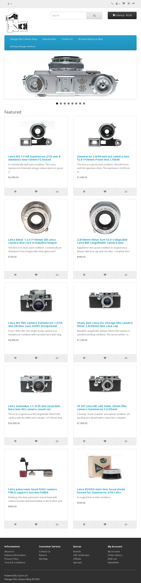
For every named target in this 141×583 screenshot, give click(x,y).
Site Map (43, 558)
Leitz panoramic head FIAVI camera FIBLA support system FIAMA (32, 490)
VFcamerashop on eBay (90, 39)
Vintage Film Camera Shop (23, 39)
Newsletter (113, 562)
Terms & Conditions (14, 562)
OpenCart (22, 575)
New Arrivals (49, 39)
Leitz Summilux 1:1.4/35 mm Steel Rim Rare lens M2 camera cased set (34, 407)
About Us (9, 551)
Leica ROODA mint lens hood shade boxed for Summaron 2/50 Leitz (101, 490)
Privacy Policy (11, 558)
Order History (115, 555)
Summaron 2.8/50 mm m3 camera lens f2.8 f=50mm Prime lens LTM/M (103, 157)
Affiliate (77, 558)
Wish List (112, 558)
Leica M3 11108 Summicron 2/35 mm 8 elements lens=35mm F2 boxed (34, 157)
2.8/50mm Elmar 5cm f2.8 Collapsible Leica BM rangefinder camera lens (102, 241)
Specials (77, 562)
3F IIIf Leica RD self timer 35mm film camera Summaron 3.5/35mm (101, 407)
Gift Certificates (81, 555)
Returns (43, 555)
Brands (77, 551)
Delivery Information (15, 555)
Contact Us (67, 39)
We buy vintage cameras (22, 46)
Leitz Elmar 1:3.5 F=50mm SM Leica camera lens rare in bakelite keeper (32, 241)
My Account (114, 551)
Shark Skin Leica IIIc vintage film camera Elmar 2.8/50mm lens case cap (104, 324)
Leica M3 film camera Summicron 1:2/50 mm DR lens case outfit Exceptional (35, 324)
